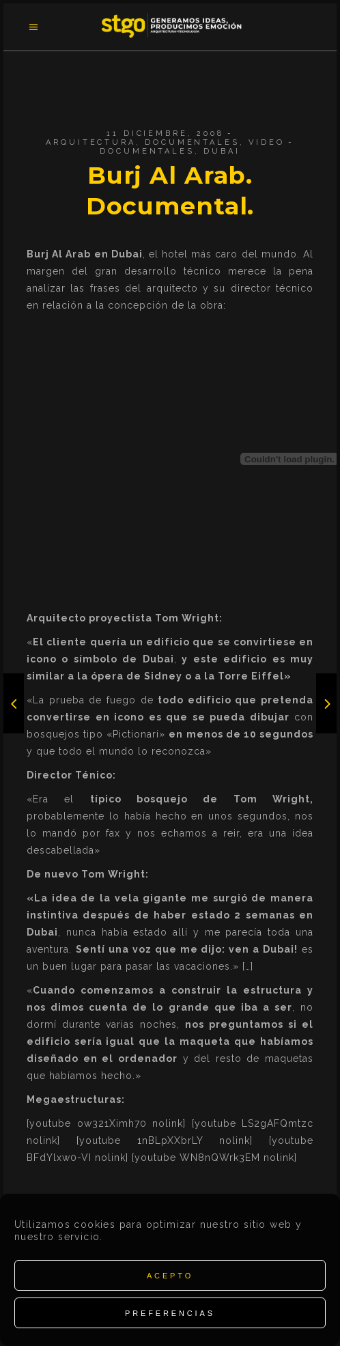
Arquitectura (90, 142)
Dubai (221, 151)
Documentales (192, 142)
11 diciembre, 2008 (165, 133)
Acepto (170, 1276)
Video (266, 142)
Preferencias (170, 1313)
